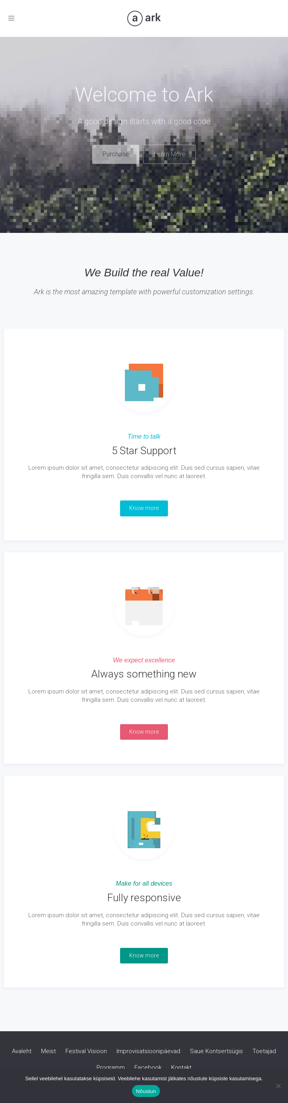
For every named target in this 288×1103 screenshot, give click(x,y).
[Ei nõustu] (278, 1086)
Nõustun (146, 1091)
